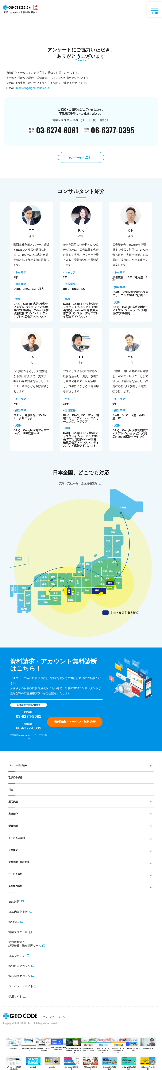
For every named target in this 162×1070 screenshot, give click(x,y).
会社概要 (13, 850)
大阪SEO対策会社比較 (90, 1063)
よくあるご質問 (16, 838)
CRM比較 (52, 1062)
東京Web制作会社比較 (147, 1063)
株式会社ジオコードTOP (133, 1044)
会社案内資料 (15, 886)
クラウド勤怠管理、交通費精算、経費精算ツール (73, 1045)
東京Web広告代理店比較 (109, 1063)
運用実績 (13, 801)
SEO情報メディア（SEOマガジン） (88, 1044)
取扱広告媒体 (15, 777)
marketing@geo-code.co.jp (32, 88)
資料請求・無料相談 (18, 862)
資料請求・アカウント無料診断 (75, 721)
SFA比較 (33, 1062)
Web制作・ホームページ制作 (43, 1044)
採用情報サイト (147, 1043)
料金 (10, 789)
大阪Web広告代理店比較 (129, 1063)
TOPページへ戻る (80, 157)
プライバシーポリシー (55, 1017)
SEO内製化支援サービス (29, 1044)
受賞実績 (13, 825)
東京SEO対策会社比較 (71, 1063)
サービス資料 (15, 874)
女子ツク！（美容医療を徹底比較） (14, 1063)
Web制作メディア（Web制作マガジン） (118, 1045)
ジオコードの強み (17, 765)
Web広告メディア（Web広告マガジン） (103, 1045)
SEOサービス (14, 1043)
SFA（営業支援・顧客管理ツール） (58, 1044)
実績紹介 (13, 813)
